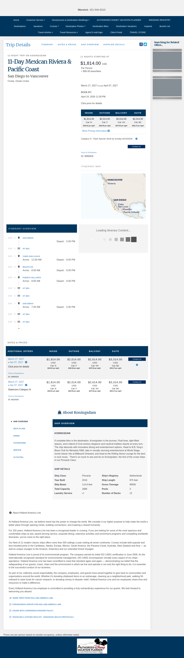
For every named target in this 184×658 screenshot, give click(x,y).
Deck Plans (19, 428)
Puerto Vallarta (32, 278)
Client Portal (116, 32)
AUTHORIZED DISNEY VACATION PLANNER (119, 20)
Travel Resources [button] (68, 32)
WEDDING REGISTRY (160, 20)
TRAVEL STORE (138, 32)
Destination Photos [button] (75, 26)
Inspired (148, 26)
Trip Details (18, 44)
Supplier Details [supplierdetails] (114, 44)
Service (17, 450)
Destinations (20, 26)
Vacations (38, 26)
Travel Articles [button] (44, 32)
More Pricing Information (96, 131)
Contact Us (136, 147)
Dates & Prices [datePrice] (67, 44)
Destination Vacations (126, 26)
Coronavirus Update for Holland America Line (35, 604)
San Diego (28, 238)
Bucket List (165, 26)
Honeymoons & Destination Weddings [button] (70, 20)
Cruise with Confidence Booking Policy (31, 611)
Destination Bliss (100, 26)
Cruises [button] (53, 26)
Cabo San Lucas (31, 256)
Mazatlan (28, 267)
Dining (16, 436)
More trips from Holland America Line (31, 598)
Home (16, 20)
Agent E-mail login (94, 32)
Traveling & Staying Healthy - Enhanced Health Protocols (41, 617)
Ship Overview (20, 421)
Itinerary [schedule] (47, 44)
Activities (18, 457)
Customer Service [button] (34, 20)
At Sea (26, 249)
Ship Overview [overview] (90, 44)
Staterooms (19, 443)
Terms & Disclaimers (88, 153)
